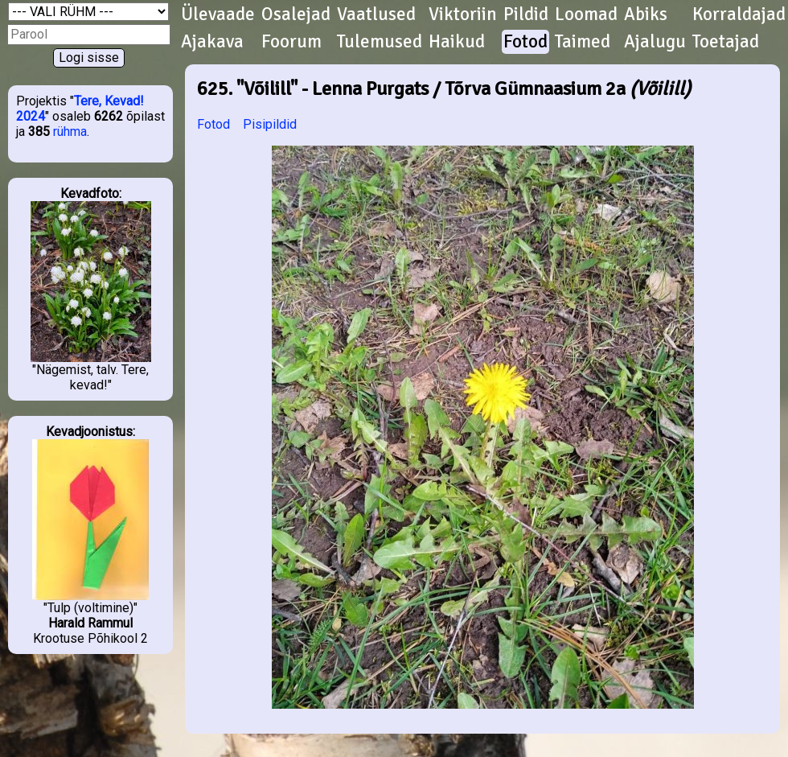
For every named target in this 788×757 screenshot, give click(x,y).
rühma (70, 131)
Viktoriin (463, 14)
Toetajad (725, 42)
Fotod (525, 42)
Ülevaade (218, 14)
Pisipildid (270, 124)
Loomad (586, 14)
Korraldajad (739, 14)
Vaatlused (376, 14)
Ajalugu (655, 42)
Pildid (525, 14)
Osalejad (295, 14)
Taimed (582, 42)
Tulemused (379, 42)
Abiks (645, 14)
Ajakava (212, 42)
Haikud (457, 42)
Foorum (291, 42)
